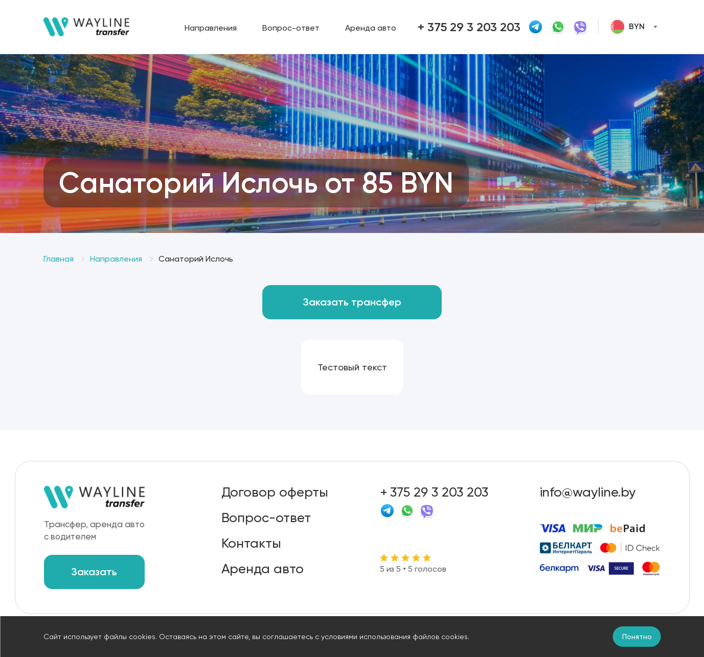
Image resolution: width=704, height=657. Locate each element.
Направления (211, 28)
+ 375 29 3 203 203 (434, 492)
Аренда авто (370, 28)
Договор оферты (275, 492)
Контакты (251, 543)
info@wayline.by (588, 492)
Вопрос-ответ (291, 28)
